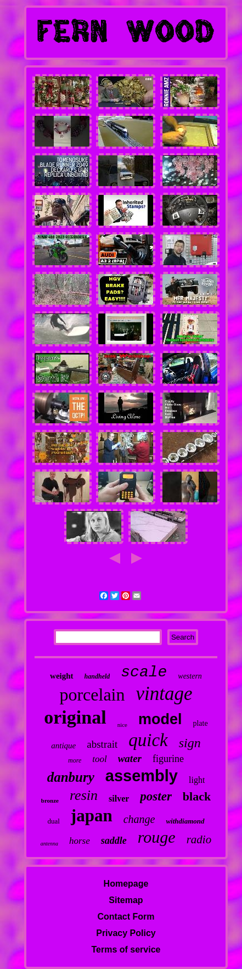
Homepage (126, 883)
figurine (168, 758)
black (197, 796)
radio (199, 839)
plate (200, 723)
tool (99, 759)
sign (190, 743)
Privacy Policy (126, 933)
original (75, 717)
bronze (50, 800)
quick (147, 740)
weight (62, 675)
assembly (141, 776)
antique (63, 745)
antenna (49, 844)
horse (79, 841)
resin (84, 795)
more (74, 760)
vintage (164, 693)
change (139, 819)
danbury (70, 777)
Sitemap (126, 900)
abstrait (102, 744)
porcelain (92, 694)
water (130, 758)
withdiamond (185, 821)
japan (91, 815)
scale (144, 672)
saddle (114, 840)
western (190, 676)
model (160, 719)
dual (53, 821)
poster (156, 796)
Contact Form (125, 916)
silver (119, 798)
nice (122, 724)
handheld (97, 676)
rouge (157, 837)
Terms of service (125, 949)
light (197, 780)
